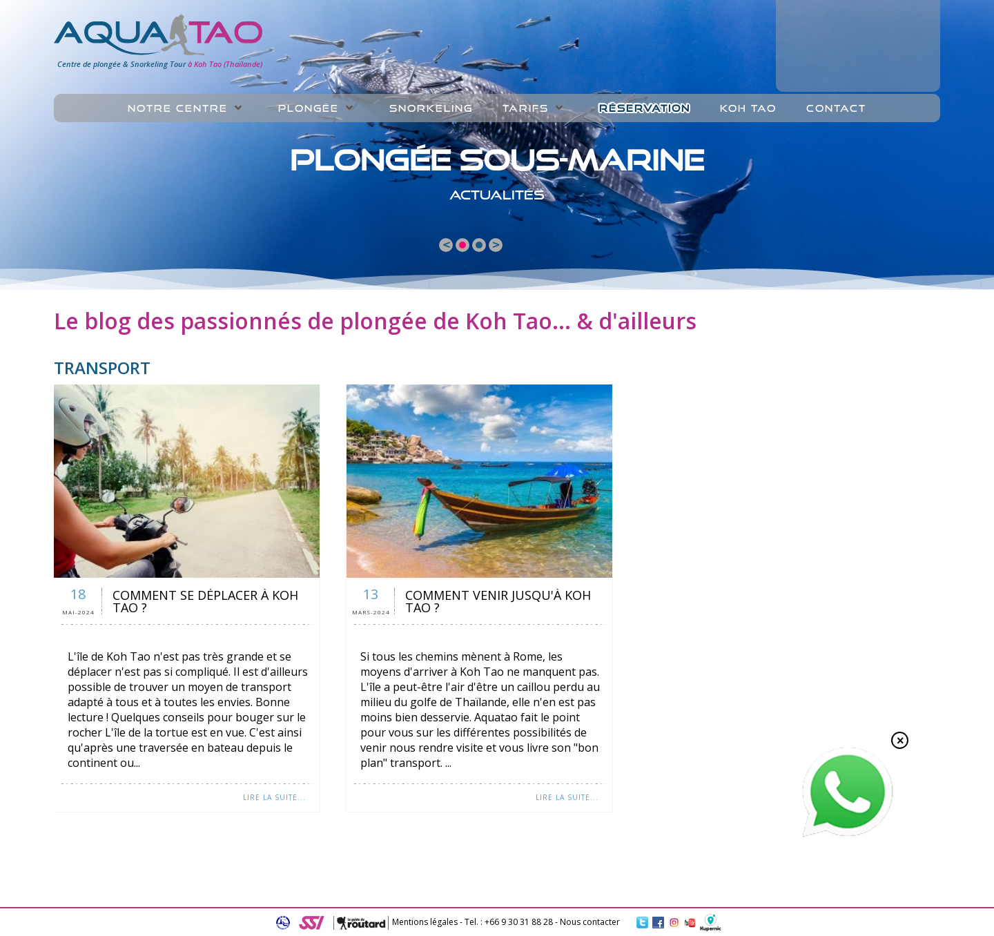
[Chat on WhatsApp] (848, 834)
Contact (836, 108)
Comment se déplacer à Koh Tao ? (205, 601)
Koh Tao (748, 108)
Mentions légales (425, 922)
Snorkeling (431, 108)
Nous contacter (590, 922)
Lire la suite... (274, 797)
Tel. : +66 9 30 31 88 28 (509, 922)
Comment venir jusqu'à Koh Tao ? (498, 601)
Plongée (308, 108)
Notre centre (178, 108)
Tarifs (526, 108)
